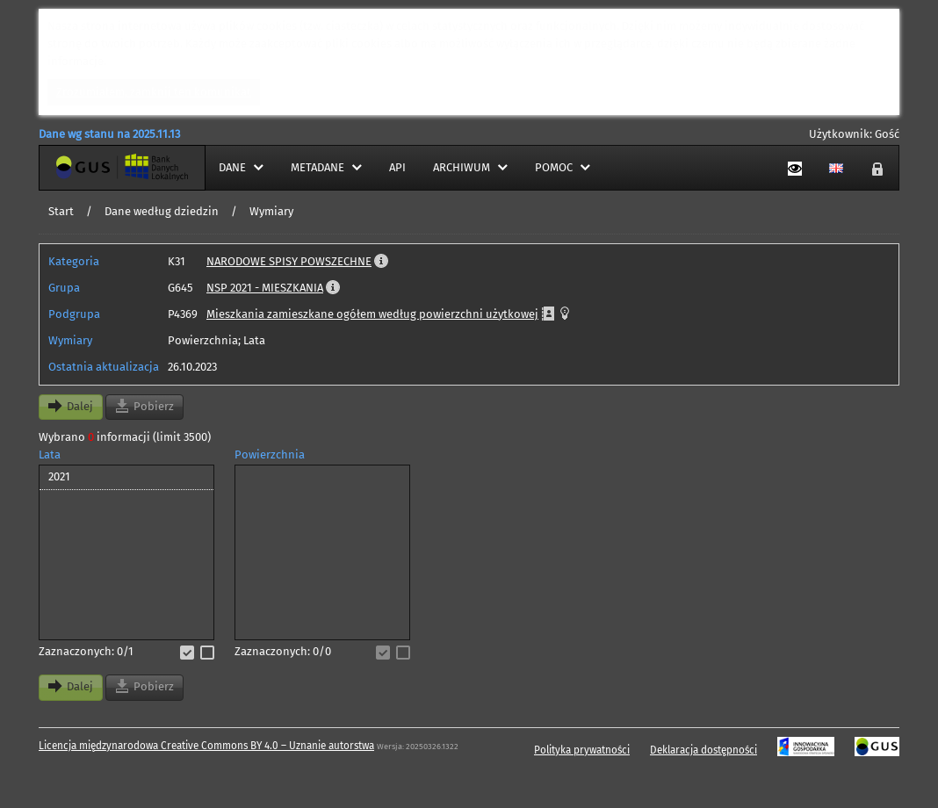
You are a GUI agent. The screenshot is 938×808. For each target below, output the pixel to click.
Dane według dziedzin (162, 211)
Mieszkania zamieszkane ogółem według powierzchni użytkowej (372, 314)
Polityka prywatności (582, 750)
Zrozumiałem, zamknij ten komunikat (153, 91)
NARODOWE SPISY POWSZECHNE (289, 261)
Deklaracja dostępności (703, 750)
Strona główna (77, 167)
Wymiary (271, 211)
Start (61, 211)
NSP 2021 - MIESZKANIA (264, 287)
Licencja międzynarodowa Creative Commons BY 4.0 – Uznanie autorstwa (206, 745)
